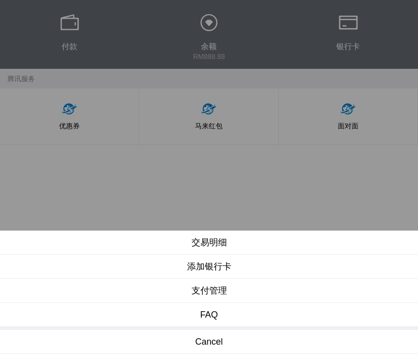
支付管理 (209, 290)
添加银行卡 (209, 266)
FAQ (209, 315)
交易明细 (209, 242)
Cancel (209, 342)
